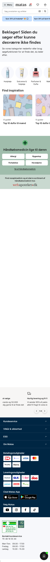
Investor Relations (11, 393)
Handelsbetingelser (11, 295)
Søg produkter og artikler (15, 11)
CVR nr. (6, 437)
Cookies (6, 315)
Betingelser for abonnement (15, 300)
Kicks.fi (6, 432)
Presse (6, 403)
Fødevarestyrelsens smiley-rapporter (19, 320)
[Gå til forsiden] (21, 4)
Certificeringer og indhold (14, 359)
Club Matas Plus (10, 271)
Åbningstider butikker (12, 251)
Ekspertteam (8, 261)
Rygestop (36, 156)
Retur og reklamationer (13, 246)
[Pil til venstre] (36, 216)
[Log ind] (30, 5)
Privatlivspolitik (9, 310)
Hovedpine (37, 163)
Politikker (7, 364)
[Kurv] (45, 5)
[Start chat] (44, 556)
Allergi (13, 156)
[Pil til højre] (45, 216)
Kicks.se (7, 422)
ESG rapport (8, 369)
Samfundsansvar (10, 349)
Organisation (8, 388)
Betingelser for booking (13, 305)
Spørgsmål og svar (11, 236)
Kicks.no (7, 427)
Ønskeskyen (8, 276)
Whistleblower (9, 398)
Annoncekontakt (10, 407)
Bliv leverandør (9, 442)
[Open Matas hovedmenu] (8, 4)
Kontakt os (8, 241)
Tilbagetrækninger (11, 256)
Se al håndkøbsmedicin (25, 169)
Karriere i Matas (10, 417)
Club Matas (8, 266)
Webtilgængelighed (11, 330)
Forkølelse (13, 163)
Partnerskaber (9, 354)
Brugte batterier (10, 325)
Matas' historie (9, 412)
